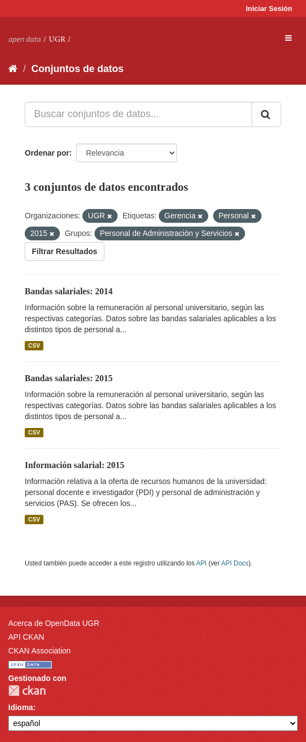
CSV (34, 345)
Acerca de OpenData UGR (53, 623)
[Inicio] (13, 68)
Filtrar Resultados (64, 251)
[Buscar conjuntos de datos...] (138, 114)
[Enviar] (266, 114)
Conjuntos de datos (77, 68)
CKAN (27, 690)
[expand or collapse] (288, 38)
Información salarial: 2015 (74, 465)
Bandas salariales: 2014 (69, 291)
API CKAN (26, 637)
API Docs (235, 563)
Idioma (20, 707)
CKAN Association (39, 650)
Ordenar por (47, 153)
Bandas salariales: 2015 (69, 378)
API (201, 563)
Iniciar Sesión (269, 8)
